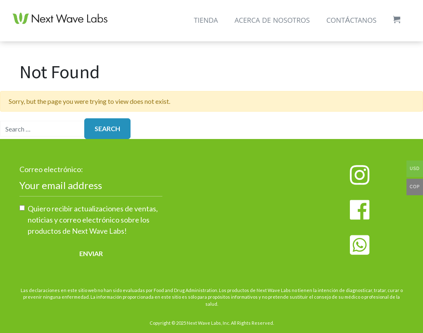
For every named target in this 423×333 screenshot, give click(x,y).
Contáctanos (351, 21)
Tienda (206, 21)
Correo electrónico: (51, 169)
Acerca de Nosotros (272, 21)
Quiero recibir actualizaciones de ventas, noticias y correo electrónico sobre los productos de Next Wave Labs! (93, 219)
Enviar (91, 253)
